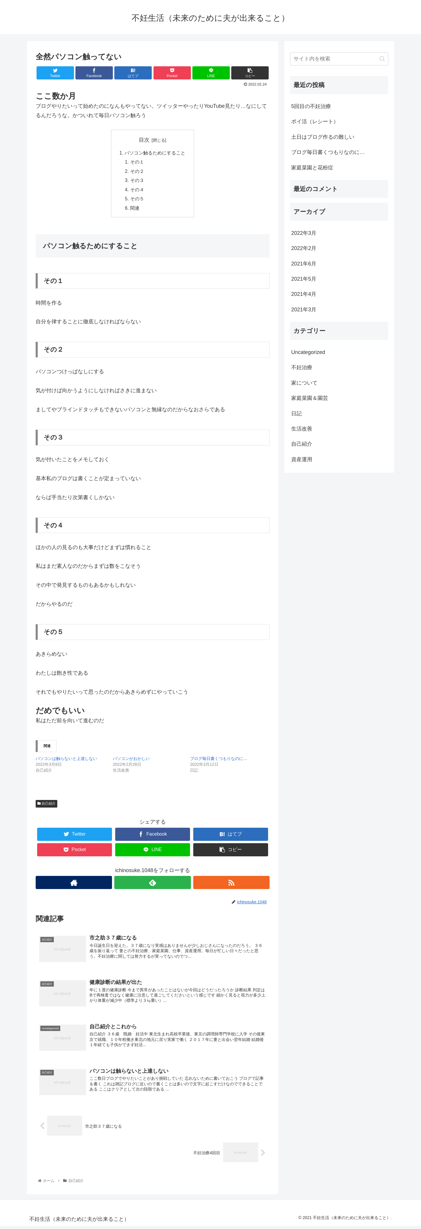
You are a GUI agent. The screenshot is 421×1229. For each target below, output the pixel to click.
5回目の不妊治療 (311, 106)
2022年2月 (303, 248)
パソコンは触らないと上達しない (66, 760)
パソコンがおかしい (131, 760)
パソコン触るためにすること (155, 153)
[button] (382, 58)
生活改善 (301, 429)
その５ (137, 200)
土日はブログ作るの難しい (322, 137)
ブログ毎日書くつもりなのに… (218, 760)
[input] (339, 58)
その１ (137, 162)
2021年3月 (303, 310)
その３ (137, 181)
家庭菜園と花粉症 (312, 168)
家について (304, 383)
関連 (135, 210)
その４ (137, 191)
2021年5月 (303, 279)
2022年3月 (303, 233)
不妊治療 (301, 367)
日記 (296, 413)
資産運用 (301, 459)
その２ (137, 172)
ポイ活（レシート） (315, 121)
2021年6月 (303, 264)
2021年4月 (303, 294)
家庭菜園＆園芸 (309, 398)
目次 (144, 140)
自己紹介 (46, 805)
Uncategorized (308, 352)
